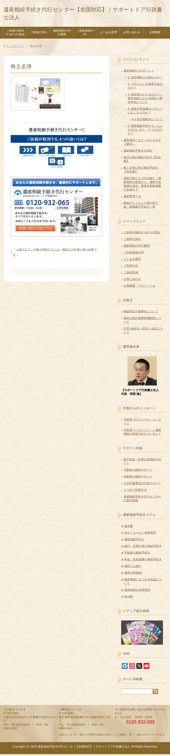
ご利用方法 (131, 267)
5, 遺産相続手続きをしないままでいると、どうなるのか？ (145, 131)
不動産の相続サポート (138, 471)
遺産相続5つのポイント (139, 72)
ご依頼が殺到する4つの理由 (15, 34)
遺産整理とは (132, 198)
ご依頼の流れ (38, 34)
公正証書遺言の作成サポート (142, 485)
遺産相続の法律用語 (137, 591)
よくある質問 (108, 34)
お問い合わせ (131, 34)
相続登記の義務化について (141, 313)
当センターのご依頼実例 (140, 534)
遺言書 (128, 527)
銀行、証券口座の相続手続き (143, 547)
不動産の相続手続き (137, 554)
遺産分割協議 (133, 574)
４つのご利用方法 (135, 491)
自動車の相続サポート (138, 478)
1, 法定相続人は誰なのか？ (145, 79)
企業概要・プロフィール (139, 287)
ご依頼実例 (131, 274)
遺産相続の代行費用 (62, 34)
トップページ (15, 47)
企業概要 (155, 34)
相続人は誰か (133, 567)
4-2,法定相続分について (147, 121)
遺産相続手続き (134, 541)
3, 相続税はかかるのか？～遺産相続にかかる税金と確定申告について (145, 100)
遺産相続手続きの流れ (138, 152)
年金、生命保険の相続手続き (143, 561)
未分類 (128, 598)
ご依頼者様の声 (85, 34)
